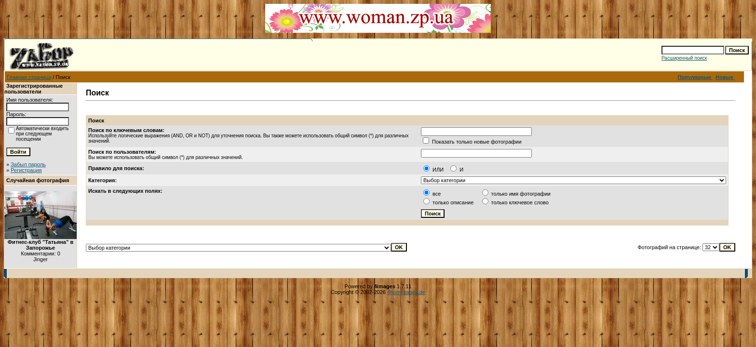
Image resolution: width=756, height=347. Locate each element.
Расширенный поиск (684, 58)
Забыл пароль (28, 164)
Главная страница (29, 77)
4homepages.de (406, 292)
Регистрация (26, 170)
